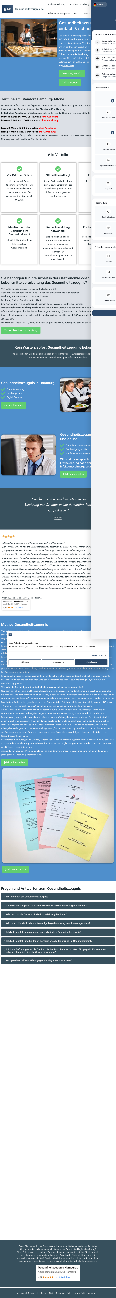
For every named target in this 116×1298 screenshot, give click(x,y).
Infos (86, 13)
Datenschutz (32, 1293)
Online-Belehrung (56, 4)
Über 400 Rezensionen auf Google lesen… (23, 600)
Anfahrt (43, 140)
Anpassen (58, 662)
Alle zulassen (91, 662)
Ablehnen (25, 662)
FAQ (76, 13)
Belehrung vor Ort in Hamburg (82, 1293)
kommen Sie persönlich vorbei (73, 58)
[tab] (58, 900)
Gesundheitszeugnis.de (29, 8)
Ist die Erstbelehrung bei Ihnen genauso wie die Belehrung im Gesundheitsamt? (49, 944)
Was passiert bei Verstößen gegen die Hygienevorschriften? (39, 964)
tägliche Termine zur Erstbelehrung (36, 290)
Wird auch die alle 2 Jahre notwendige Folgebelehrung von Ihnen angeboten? (48, 927)
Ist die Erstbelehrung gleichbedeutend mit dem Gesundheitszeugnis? (43, 935)
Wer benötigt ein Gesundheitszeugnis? (27, 900)
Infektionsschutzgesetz (59, 13)
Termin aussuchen (55, 305)
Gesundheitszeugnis (58, 1252)
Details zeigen (97, 655)
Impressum (19, 1293)
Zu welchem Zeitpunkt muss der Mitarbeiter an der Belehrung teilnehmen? (46, 909)
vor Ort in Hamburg (79, 4)
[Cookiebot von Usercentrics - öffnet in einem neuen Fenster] (97, 634)
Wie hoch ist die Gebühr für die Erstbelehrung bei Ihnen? (36, 918)
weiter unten (68, 65)
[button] (89, 13)
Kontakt (43, 1293)
